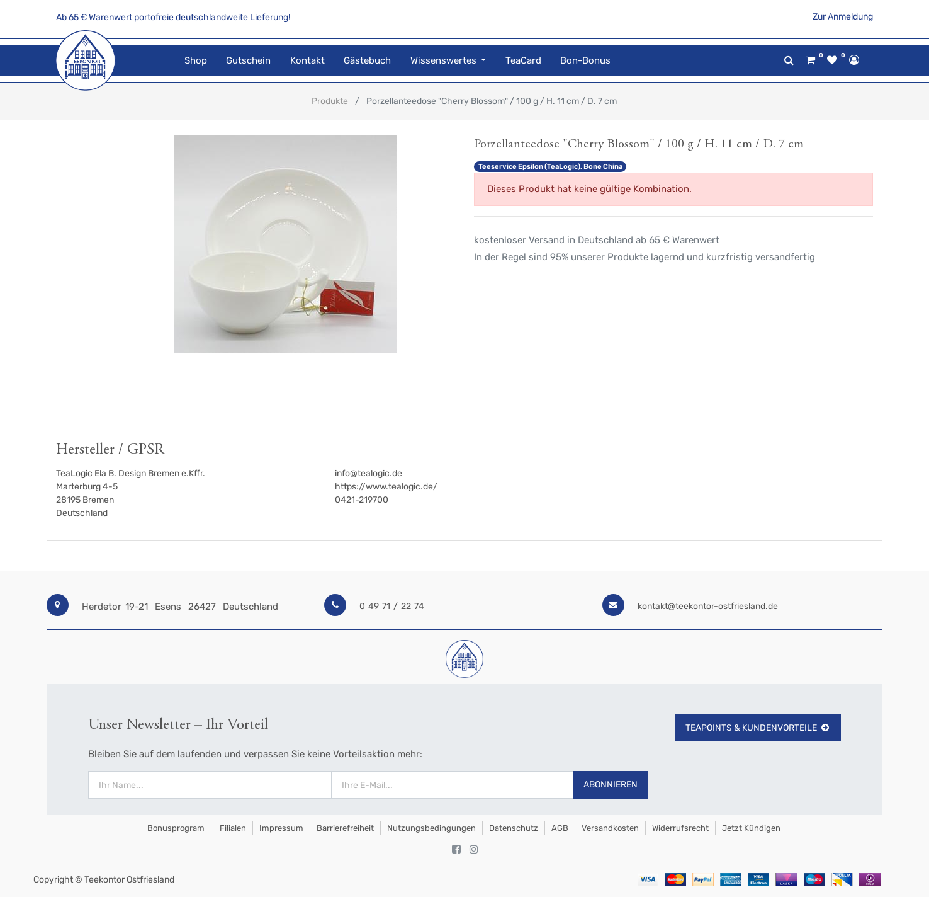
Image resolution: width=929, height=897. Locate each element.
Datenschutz (513, 828)
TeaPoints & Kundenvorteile (758, 728)
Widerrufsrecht (680, 828)
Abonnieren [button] (610, 784)
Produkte (330, 101)
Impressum (281, 828)
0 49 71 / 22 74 (391, 606)
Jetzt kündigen (751, 828)
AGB (559, 828)
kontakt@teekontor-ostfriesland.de (708, 606)
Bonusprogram (175, 828)
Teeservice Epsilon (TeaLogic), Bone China (550, 167)
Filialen (232, 828)
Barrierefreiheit (345, 828)
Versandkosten (610, 828)
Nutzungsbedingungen (431, 828)
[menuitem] (195, 60)
